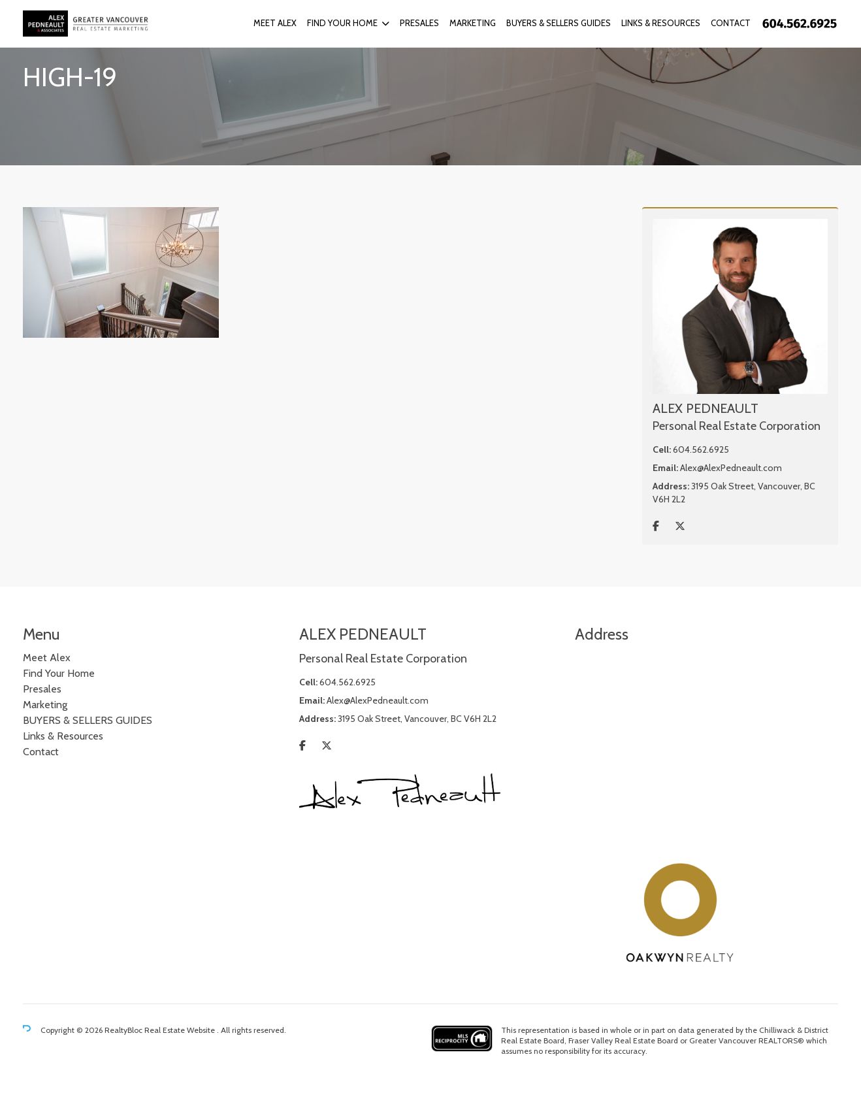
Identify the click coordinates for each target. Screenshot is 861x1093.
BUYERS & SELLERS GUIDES (558, 23)
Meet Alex (275, 23)
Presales (419, 23)
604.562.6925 (701, 449)
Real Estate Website (180, 1030)
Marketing (472, 23)
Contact (731, 23)
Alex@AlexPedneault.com (731, 468)
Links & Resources (660, 23)
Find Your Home (342, 23)
